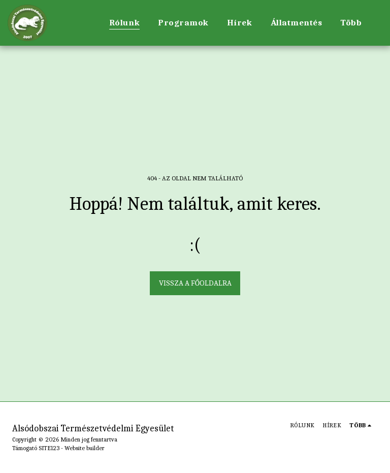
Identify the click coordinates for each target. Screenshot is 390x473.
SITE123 (49, 448)
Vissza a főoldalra (195, 283)
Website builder (84, 448)
